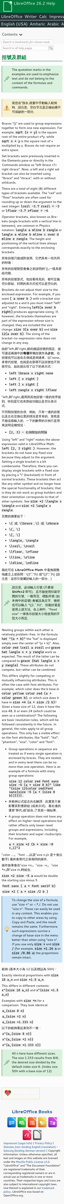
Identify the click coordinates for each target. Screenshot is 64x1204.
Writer (30, 16)
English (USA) (14, 24)
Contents (10, 34)
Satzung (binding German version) (24, 1150)
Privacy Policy (43, 1143)
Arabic (53, 24)
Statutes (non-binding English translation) (29, 1147)
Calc (43, 16)
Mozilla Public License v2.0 (32, 1162)
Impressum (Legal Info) (17, 1143)
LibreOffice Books (32, 1111)
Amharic (37, 24)
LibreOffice (11, 16)
